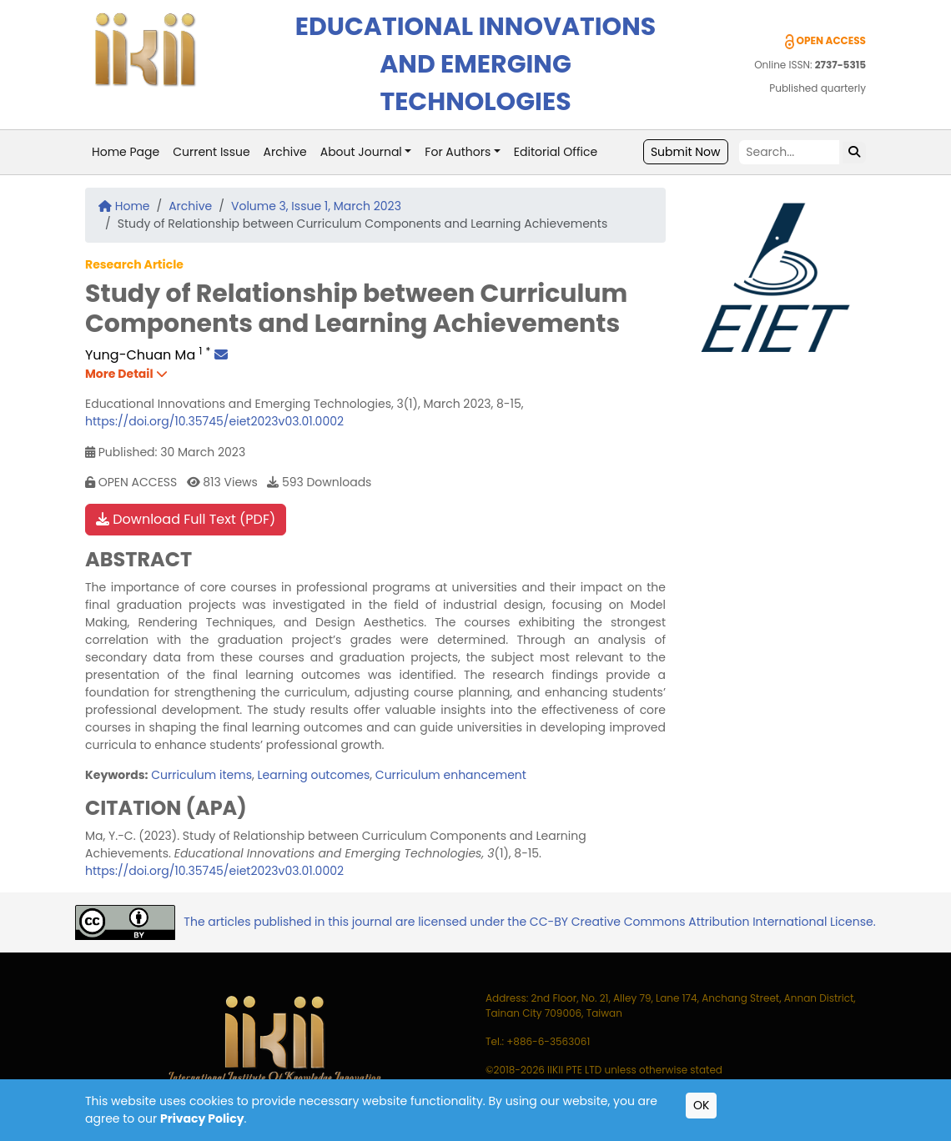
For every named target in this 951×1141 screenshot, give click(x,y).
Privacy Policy (202, 1118)
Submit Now (686, 151)
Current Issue (211, 151)
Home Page (125, 151)
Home (124, 206)
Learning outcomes (313, 775)
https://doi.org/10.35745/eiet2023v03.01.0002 (214, 421)
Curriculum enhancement (450, 775)
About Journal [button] (361, 151)
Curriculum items (201, 775)
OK (701, 1105)
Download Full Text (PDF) (185, 519)
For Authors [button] (458, 151)
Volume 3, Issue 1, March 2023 (316, 206)
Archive (285, 151)
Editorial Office (555, 151)
